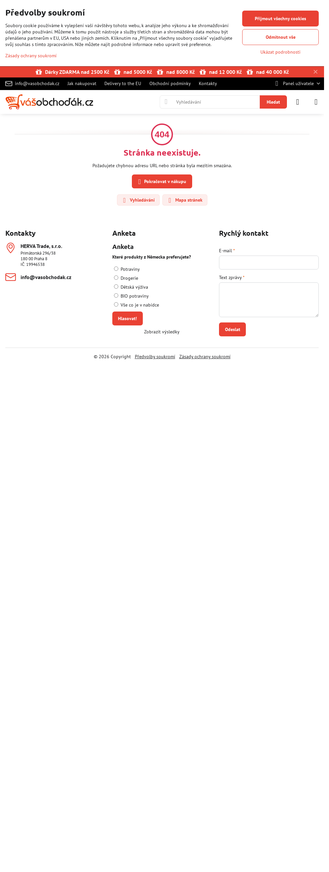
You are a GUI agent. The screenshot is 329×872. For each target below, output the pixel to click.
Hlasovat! (127, 318)
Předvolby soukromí (155, 357)
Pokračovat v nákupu (161, 181)
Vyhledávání (138, 200)
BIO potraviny (131, 296)
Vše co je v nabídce (136, 305)
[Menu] (316, 102)
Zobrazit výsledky (162, 332)
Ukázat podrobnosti (280, 52)
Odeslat (232, 329)
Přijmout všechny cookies (280, 19)
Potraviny (127, 269)
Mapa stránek (184, 200)
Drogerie (126, 278)
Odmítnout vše (281, 37)
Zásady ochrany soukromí (205, 357)
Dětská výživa (131, 287)
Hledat (273, 102)
